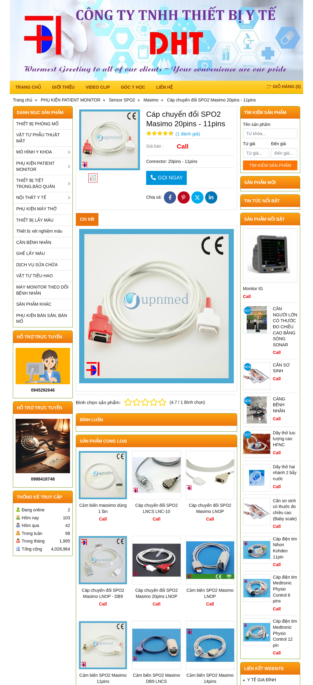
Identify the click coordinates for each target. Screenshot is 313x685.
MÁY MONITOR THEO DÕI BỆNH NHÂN (42, 290)
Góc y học (133, 87)
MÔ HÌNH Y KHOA (34, 151)
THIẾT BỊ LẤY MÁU (34, 220)
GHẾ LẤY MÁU (30, 253)
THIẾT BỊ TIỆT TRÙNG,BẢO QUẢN (35, 183)
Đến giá (278, 143)
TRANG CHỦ (28, 87)
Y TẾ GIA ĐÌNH (261, 679)
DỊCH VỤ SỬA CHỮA (37, 264)
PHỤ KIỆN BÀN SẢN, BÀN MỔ (41, 318)
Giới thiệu (63, 87)
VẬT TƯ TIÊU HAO (34, 275)
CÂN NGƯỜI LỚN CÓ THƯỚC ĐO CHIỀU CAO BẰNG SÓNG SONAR (285, 326)
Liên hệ (164, 87)
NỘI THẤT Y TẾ (31, 197)
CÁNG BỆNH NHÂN (279, 404)
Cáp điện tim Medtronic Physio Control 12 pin (285, 633)
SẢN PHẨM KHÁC (33, 304)
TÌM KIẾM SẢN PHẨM (270, 165)
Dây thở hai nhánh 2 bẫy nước (284, 472)
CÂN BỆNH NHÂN (33, 242)
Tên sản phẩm (257, 124)
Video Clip (98, 87)
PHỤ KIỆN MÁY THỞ (36, 208)
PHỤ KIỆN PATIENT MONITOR (35, 166)
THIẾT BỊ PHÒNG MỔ (37, 123)
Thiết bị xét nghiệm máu (39, 231)
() (283, 86)
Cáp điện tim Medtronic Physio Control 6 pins (285, 589)
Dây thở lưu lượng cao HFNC (284, 438)
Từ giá (249, 143)
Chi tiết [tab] (87, 219)
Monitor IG (253, 288)
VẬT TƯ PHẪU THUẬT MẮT (38, 137)
